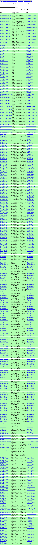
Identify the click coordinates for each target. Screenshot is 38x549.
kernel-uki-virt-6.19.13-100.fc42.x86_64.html (3, 430)
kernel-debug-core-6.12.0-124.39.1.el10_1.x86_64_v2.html (4, 183)
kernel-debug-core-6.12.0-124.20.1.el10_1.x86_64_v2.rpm (31, 207)
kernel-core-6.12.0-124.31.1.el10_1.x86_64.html (4, 70)
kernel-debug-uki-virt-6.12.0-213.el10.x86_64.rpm (31, 282)
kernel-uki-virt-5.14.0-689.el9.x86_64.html (5, 512)
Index (1, 1)
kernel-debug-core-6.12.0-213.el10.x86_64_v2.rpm (30, 159)
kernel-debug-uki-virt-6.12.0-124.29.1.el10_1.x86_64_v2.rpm (31, 339)
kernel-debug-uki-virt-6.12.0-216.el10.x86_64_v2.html (4, 278)
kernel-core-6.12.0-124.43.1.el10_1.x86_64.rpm (29, 54)
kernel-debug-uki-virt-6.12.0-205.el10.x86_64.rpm (31, 293)
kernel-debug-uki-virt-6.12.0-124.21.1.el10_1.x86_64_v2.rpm (31, 353)
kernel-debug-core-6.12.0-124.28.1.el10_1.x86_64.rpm (30, 197)
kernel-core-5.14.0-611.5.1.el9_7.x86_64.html (6, 132)
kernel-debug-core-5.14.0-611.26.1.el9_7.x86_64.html (3, 242)
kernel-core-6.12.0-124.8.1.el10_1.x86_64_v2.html (4, 95)
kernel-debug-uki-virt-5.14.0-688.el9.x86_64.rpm (31, 379)
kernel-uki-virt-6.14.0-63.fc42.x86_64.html (5, 433)
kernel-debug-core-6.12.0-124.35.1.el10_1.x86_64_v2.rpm (31, 189)
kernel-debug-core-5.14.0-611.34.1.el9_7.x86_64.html (3, 238)
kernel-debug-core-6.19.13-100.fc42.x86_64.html (3, 139)
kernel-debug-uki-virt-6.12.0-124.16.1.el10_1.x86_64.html (4, 359)
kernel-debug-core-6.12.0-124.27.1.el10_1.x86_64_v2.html (4, 201)
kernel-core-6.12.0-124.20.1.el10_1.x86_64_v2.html (4, 86)
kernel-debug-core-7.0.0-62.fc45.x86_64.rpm (30, 134)
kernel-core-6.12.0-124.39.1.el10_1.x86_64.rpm (29, 61)
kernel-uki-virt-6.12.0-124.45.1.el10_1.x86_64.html (4, 464)
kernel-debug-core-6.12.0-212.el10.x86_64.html (3, 160)
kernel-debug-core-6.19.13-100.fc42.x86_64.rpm (30, 139)
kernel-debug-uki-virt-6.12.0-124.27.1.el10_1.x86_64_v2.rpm (31, 348)
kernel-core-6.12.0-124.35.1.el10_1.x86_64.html (4, 67)
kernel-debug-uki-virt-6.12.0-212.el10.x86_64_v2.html (4, 291)
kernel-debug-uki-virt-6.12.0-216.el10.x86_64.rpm (31, 273)
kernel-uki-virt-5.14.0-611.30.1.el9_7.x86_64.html (3, 531)
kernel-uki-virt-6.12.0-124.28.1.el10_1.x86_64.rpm (30, 488)
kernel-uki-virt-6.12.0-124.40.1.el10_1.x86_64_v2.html (4, 471)
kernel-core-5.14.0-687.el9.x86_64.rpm (31, 103)
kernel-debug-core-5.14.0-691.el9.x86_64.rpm (30, 219)
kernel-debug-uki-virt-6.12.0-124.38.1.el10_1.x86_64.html (4, 324)
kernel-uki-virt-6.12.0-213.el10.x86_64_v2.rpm (30, 450)
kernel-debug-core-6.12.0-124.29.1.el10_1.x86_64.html (4, 193)
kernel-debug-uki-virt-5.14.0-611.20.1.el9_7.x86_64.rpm (31, 412)
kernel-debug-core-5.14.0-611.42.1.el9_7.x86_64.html (3, 230)
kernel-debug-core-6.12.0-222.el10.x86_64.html (3, 143)
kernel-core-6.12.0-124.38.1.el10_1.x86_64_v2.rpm (30, 65)
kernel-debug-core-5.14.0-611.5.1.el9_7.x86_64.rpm (30, 253)
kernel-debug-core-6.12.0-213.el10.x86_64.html (3, 156)
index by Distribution (10, 1)
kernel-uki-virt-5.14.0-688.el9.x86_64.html (5, 514)
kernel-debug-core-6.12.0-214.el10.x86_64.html (3, 154)
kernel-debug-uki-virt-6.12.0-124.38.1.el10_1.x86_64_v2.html (4, 326)
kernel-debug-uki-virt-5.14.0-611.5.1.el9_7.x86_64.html (4, 423)
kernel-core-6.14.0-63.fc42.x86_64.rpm (31, 21)
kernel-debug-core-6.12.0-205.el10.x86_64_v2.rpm (30, 165)
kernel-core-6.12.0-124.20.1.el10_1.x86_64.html (4, 85)
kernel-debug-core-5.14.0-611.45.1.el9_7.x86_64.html (3, 228)
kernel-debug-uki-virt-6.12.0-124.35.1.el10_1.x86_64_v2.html (4, 331)
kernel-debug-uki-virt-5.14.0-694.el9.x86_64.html (4, 372)
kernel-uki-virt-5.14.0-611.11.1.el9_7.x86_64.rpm (30, 541)
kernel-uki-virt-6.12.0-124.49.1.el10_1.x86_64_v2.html (4, 459)
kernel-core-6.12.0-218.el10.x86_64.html (5, 24)
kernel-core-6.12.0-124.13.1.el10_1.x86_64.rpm (29, 91)
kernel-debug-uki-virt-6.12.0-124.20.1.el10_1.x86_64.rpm (31, 355)
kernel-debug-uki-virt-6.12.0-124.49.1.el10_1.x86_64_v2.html (4, 300)
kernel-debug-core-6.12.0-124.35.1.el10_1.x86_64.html (4, 187)
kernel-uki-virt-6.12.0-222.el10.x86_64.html (5, 435)
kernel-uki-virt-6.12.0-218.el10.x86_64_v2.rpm (30, 439)
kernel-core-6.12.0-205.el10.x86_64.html (5, 42)
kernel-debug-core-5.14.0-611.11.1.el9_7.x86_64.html (3, 250)
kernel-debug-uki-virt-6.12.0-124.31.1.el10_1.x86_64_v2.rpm (31, 335)
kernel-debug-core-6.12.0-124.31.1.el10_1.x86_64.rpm (30, 190)
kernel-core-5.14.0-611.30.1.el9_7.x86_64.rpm (31, 118)
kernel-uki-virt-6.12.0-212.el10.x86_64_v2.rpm (30, 453)
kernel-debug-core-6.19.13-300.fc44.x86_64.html (3, 136)
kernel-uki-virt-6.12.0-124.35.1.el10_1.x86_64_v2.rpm (31, 480)
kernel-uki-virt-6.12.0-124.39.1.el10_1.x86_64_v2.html (4, 474)
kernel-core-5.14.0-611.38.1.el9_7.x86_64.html (6, 112)
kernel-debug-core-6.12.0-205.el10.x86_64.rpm (30, 163)
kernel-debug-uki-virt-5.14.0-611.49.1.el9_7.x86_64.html (4, 383)
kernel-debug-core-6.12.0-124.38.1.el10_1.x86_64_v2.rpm (31, 186)
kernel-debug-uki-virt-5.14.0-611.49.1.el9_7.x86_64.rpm (31, 383)
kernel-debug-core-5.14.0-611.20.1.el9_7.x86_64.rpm (30, 245)
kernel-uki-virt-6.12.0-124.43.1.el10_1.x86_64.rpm (30, 467)
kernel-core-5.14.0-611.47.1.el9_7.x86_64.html (6, 106)
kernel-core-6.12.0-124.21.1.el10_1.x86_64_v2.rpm (30, 83)
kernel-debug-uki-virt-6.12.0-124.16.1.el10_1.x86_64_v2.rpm (31, 361)
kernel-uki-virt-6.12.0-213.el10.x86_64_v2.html (3, 450)
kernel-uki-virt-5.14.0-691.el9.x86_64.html (5, 511)
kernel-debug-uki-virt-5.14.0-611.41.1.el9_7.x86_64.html (4, 392)
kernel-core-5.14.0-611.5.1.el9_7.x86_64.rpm (31, 132)
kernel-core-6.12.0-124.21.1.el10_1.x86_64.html (4, 82)
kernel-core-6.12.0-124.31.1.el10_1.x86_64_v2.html (4, 71)
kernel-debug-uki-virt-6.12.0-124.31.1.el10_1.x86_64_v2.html (4, 335)
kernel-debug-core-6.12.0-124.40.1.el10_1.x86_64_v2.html (4, 180)
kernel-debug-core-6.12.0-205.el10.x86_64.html (3, 163)
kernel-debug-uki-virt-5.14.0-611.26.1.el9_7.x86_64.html (4, 408)
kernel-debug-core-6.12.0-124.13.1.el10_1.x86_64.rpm (30, 212)
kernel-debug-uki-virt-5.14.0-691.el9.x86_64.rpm (31, 375)
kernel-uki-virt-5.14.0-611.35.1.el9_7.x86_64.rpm (30, 528)
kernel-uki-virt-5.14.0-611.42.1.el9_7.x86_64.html (3, 521)
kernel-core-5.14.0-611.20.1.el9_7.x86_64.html (6, 124)
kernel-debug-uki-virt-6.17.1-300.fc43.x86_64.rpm (31, 261)
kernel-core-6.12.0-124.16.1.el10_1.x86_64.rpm (29, 88)
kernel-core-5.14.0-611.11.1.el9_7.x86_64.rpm (31, 129)
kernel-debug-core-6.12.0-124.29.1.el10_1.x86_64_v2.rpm (31, 195)
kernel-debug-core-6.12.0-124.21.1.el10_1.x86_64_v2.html (4, 204)
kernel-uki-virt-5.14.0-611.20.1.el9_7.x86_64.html (3, 537)
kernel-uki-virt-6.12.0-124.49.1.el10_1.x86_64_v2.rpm (31, 459)
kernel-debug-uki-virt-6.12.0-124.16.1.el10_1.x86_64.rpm (31, 359)
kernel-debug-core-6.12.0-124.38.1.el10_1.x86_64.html (4, 184)
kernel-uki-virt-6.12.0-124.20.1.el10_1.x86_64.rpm (30, 497)
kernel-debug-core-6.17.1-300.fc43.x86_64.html (3, 140)
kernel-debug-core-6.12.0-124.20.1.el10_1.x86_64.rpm (30, 206)
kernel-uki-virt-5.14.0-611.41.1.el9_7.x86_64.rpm (30, 523)
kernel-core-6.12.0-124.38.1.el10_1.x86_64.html (4, 64)
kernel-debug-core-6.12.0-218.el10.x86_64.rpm (30, 145)
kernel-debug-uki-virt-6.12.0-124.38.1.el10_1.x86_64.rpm (31, 324)
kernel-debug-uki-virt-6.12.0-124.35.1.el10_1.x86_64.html (4, 328)
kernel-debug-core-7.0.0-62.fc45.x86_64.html (3, 134)
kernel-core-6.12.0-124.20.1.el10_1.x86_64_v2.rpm (30, 86)
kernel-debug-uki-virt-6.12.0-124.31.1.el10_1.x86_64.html (4, 333)
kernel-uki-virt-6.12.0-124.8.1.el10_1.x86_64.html (3, 506)
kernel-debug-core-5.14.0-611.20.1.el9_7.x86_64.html (3, 245)
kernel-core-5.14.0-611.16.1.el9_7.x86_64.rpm (31, 126)
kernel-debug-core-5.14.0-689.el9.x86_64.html (3, 221)
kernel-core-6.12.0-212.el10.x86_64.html (5, 39)
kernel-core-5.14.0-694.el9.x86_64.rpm (31, 97)
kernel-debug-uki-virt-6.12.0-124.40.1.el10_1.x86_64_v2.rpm (31, 317)
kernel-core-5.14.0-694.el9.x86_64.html (5, 97)
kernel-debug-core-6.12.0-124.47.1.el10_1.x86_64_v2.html (4, 171)
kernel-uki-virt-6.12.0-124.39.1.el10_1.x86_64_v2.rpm (31, 474)
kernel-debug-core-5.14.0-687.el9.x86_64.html (3, 224)
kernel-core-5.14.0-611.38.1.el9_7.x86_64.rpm (31, 112)
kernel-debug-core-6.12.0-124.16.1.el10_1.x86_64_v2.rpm (31, 210)
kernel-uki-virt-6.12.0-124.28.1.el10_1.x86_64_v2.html (4, 490)
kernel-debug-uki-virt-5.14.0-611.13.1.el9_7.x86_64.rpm (31, 417)
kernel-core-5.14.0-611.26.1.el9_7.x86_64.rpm (31, 121)
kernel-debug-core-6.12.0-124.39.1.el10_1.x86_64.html (4, 181)
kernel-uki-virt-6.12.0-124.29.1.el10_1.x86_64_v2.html (4, 487)
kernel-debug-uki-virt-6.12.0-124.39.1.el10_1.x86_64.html (4, 320)
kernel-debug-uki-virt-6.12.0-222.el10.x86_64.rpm (31, 264)
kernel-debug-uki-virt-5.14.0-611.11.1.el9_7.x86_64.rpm (31, 419)
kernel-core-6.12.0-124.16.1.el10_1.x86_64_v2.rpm (30, 89)
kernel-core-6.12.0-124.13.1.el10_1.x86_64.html (4, 91)
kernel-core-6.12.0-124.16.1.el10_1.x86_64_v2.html (4, 89)
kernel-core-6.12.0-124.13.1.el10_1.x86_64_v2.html (4, 92)
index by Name (26, 1)
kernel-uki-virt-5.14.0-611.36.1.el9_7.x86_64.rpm (30, 526)
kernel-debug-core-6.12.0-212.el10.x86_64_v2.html (3, 162)
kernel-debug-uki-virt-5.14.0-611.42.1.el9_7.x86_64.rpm (31, 390)
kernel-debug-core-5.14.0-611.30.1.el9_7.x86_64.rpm (30, 239)
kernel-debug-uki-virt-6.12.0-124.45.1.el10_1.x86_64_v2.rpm (31, 309)
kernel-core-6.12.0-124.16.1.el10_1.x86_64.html (4, 88)
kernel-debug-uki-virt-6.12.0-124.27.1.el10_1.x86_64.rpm (31, 346)
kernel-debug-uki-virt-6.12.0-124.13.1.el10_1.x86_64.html (4, 364)
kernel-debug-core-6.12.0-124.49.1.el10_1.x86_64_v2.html (4, 168)
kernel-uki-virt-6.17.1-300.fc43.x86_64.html (3, 432)
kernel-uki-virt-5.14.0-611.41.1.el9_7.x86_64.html (3, 523)
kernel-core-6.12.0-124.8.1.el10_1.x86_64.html (6, 94)
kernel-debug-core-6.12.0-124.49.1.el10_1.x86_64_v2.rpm (31, 168)
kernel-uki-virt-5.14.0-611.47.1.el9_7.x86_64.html (3, 518)
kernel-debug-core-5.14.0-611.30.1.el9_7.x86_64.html (3, 239)
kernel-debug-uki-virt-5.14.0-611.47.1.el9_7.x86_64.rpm (31, 386)
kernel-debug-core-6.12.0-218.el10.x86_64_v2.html (3, 148)
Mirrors (29, 1)
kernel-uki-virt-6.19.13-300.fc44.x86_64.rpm (30, 427)
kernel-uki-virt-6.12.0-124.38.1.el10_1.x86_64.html (4, 476)
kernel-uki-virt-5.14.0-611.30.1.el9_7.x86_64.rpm (30, 531)
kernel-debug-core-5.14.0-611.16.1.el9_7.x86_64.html (3, 247)
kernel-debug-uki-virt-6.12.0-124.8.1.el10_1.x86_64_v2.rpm (31, 370)
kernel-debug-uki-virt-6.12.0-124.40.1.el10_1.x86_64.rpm (31, 315)
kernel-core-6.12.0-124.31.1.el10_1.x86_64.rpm (29, 70)
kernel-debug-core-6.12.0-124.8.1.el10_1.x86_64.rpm (30, 215)
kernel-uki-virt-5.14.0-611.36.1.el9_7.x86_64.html (3, 526)
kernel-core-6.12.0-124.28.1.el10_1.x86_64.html (4, 76)
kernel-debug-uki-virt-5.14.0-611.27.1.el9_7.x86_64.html (4, 406)
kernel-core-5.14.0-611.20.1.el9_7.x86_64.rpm (31, 124)
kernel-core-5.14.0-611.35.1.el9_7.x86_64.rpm (31, 115)
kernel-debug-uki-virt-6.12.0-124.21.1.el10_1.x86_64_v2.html (4, 353)
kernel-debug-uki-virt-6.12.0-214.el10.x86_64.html (4, 280)
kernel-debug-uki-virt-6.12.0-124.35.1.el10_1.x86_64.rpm (31, 328)
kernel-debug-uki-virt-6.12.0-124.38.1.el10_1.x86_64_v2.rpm (31, 326)
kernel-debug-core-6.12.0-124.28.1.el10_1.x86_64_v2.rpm (31, 198)
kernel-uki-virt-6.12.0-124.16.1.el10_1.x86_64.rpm (30, 500)
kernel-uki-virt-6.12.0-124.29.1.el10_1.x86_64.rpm (30, 485)
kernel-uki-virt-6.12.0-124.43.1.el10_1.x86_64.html (4, 467)
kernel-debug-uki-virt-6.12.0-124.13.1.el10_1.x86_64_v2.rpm (31, 366)
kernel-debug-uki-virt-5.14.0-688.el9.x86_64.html (4, 379)
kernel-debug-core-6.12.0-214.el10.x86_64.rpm (30, 154)
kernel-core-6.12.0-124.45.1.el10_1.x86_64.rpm (29, 51)
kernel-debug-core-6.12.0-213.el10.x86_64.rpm (30, 156)
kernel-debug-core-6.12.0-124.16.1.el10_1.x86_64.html (4, 209)
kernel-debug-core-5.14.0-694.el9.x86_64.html (3, 218)
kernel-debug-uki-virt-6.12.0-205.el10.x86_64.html (4, 293)
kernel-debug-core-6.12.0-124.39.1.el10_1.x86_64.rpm (30, 181)
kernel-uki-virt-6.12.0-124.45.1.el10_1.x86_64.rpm (30, 464)
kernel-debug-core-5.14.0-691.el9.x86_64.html (3, 219)
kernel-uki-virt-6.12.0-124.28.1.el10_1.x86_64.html (4, 488)
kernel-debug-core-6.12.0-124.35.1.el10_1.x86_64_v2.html (4, 189)
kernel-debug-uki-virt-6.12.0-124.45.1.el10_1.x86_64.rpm (31, 306)
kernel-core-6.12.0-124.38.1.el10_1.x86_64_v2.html (4, 65)
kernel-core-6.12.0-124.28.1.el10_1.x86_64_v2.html (4, 77)
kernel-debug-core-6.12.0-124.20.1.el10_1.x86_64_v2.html (4, 207)
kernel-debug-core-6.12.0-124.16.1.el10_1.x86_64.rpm (30, 209)
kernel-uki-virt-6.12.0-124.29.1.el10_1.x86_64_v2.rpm (31, 487)
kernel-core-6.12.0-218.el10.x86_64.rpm (31, 24)
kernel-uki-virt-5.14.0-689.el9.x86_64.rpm (32, 512)
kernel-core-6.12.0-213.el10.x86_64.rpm (31, 36)
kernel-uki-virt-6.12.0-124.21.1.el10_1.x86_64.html (4, 494)
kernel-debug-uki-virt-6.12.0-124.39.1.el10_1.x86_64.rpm (31, 320)
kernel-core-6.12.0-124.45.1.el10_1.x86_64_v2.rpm (30, 53)
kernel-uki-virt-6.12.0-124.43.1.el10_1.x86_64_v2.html (4, 468)
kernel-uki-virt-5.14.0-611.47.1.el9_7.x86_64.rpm (30, 518)
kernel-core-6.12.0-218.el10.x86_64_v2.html (5, 27)
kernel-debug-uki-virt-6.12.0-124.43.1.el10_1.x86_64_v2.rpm (31, 313)
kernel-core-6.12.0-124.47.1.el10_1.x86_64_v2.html (4, 50)
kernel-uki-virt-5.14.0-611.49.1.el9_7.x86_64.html (3, 517)
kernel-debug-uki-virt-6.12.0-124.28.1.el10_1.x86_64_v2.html (4, 344)
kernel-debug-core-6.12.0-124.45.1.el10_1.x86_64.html (4, 172)
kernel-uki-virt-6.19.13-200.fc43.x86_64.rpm (30, 429)
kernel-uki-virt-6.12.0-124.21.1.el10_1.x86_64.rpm (30, 494)
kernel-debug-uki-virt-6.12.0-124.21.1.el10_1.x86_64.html (4, 350)
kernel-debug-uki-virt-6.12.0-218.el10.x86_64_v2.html (4, 271)
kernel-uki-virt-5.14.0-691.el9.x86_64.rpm (32, 511)
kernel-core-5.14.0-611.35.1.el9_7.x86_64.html (6, 115)
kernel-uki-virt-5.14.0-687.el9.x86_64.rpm (32, 515)
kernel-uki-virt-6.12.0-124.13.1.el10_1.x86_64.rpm (30, 503)
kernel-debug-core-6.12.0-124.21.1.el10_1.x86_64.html (4, 203)
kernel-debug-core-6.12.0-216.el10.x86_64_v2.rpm (30, 152)
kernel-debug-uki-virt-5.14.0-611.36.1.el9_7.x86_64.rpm (31, 397)
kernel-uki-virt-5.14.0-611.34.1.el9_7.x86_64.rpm (30, 529)
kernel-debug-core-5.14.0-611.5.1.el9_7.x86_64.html (3, 253)
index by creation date (20, 1)
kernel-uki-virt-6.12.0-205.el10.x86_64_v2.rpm (30, 456)
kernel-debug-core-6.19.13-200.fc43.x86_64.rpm (30, 137)
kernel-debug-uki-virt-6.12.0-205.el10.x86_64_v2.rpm (31, 295)
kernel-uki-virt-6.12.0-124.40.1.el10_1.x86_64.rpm (30, 470)
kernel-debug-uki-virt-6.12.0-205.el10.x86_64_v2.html (4, 295)
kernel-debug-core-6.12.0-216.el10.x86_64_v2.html (3, 152)
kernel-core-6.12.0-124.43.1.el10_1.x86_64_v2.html (4, 56)
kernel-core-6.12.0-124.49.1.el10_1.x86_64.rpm (29, 45)
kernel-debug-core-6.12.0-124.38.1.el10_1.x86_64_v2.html (4, 186)
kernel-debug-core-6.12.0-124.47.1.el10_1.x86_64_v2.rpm (31, 171)
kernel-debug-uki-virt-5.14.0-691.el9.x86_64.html (4, 375)
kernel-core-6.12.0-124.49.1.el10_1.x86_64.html (4, 45)
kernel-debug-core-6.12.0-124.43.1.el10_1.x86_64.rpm (30, 175)
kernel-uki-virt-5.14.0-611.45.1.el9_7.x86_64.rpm (30, 520)
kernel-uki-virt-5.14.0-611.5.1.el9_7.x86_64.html (3, 544)
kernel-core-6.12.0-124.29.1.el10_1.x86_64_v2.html (4, 74)
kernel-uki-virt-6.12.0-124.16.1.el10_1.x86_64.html (4, 500)
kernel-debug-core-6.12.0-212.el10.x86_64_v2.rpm (30, 162)
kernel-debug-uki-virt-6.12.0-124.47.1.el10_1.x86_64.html (4, 302)
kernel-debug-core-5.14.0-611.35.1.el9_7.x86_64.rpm (30, 236)
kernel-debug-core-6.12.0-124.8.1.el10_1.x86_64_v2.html (4, 216)
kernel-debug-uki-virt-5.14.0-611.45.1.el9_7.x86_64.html (4, 388)
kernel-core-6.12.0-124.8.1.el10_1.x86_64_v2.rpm (30, 95)
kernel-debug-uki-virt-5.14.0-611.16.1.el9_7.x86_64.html (4, 414)
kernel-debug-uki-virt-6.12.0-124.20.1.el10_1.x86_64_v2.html (4, 357)
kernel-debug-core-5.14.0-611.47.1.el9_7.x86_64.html (3, 227)
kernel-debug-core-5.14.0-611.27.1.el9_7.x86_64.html (3, 241)
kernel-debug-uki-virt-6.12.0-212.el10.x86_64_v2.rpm (31, 291)
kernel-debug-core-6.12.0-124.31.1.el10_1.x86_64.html (4, 190)
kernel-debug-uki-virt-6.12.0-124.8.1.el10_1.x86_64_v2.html (4, 370)
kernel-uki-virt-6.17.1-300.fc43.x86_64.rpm (29, 432)
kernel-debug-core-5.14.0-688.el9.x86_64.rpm (30, 222)
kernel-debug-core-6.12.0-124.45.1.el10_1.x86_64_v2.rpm (31, 174)
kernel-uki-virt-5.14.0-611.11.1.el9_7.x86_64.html (3, 541)
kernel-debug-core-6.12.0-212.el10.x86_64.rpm (30, 160)
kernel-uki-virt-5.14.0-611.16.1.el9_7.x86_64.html (3, 538)
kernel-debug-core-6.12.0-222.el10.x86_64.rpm (30, 143)
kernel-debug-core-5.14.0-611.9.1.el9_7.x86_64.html (3, 251)
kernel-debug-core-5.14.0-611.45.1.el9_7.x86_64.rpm (30, 228)
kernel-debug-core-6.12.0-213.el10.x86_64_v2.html (3, 159)
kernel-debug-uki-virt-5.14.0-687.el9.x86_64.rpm (31, 381)
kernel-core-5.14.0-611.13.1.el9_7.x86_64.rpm (31, 127)
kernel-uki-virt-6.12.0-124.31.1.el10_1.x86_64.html (4, 482)
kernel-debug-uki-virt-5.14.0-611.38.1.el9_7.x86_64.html (4, 394)
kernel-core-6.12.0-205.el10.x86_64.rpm (31, 42)
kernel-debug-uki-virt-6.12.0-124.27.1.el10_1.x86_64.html (4, 346)
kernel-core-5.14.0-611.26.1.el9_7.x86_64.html (6, 121)
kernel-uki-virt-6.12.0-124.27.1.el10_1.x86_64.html (4, 491)
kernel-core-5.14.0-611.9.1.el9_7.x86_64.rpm (31, 130)
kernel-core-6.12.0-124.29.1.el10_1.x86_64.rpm (29, 73)
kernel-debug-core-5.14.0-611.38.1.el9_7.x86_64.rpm (30, 233)
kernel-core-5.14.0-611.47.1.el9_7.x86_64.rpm (31, 106)
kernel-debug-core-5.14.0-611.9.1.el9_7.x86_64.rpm (30, 251)
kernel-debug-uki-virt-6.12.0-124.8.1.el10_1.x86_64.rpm (31, 368)
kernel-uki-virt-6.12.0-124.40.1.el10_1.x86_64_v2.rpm (31, 471)
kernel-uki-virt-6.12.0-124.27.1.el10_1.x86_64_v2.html (4, 493)
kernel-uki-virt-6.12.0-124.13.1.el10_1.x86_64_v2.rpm (31, 505)
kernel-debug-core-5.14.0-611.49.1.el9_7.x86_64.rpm (30, 225)
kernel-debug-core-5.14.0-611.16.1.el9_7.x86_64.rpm (30, 247)
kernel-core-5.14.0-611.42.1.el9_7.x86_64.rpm (31, 109)
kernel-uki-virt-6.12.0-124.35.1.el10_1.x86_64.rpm (30, 479)
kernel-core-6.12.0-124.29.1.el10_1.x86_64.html (4, 73)
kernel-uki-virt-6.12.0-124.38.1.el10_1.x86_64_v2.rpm (31, 477)
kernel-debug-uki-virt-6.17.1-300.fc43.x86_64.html (4, 261)
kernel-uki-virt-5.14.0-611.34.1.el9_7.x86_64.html (3, 529)
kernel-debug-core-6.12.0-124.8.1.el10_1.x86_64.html (3, 215)
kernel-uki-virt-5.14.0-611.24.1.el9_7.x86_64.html (3, 535)
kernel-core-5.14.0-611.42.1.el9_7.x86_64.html (6, 109)
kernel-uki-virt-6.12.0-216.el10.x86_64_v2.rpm (30, 444)
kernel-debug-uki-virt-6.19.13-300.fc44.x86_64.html (4, 257)
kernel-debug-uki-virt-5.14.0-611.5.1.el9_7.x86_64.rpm (31, 423)
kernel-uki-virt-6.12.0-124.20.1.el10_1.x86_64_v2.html (4, 499)
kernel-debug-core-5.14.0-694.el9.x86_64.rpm (30, 218)
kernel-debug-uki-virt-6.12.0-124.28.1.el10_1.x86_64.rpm (31, 342)
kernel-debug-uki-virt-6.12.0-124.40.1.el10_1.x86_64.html (4, 315)
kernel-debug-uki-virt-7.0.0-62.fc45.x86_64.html (3, 255)
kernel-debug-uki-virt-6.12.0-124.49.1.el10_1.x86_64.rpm (31, 298)
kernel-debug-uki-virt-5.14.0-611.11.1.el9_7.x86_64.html (4, 419)
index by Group (5, 1)
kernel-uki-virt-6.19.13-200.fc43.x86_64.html (3, 429)
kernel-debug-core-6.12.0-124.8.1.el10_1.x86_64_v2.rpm (30, 216)
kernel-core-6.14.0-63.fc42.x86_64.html (5, 21)
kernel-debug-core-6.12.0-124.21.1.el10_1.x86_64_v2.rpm (31, 204)
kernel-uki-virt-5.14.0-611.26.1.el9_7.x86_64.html (3, 534)
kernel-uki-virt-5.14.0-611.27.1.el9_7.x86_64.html (3, 532)
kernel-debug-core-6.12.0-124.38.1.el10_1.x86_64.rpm (30, 184)
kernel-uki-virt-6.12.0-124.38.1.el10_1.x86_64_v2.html (4, 477)
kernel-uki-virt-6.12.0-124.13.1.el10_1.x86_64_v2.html (4, 505)
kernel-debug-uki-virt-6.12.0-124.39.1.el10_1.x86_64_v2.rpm (31, 322)
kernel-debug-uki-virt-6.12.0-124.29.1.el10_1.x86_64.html (4, 337)
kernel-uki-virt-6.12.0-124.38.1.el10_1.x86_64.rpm (30, 476)
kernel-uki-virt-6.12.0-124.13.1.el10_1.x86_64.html (4, 503)
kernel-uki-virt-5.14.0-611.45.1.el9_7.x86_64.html (3, 520)
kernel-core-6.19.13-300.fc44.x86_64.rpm (31, 15)
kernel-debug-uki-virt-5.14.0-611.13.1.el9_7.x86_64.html (4, 417)
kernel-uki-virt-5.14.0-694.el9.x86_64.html (5, 509)
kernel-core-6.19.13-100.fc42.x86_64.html (5, 18)
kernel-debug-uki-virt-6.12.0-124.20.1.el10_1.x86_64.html (4, 355)
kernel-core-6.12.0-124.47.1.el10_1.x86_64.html (4, 48)
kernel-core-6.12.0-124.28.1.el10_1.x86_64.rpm (29, 76)
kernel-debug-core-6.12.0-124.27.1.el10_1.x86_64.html (4, 200)
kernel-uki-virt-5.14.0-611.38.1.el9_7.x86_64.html (3, 525)
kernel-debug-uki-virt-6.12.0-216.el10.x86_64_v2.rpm (31, 278)
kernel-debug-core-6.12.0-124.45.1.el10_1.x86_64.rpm (30, 172)
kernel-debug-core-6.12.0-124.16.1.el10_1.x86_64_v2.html (4, 210)
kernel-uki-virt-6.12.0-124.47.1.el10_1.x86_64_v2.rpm (31, 462)
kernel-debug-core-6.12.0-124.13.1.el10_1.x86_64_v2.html (4, 213)
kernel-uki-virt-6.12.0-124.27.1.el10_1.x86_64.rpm (30, 491)
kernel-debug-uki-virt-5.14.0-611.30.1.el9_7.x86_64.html (4, 403)
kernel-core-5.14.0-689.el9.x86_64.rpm (31, 100)
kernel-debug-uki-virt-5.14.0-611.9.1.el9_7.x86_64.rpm (31, 421)
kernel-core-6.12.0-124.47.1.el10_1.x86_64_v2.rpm (30, 50)
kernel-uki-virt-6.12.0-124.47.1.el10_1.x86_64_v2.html (4, 462)
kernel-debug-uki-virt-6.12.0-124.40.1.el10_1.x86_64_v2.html (4, 317)
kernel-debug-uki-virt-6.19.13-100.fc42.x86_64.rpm (31, 260)
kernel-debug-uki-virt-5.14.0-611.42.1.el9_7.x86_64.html (4, 390)
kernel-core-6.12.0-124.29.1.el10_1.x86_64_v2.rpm (30, 74)
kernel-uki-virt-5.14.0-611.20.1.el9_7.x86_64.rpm (30, 537)
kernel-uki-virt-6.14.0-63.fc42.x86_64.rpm (32, 433)
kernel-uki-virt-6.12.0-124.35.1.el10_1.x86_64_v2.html (4, 480)
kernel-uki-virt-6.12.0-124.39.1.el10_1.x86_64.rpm (30, 473)
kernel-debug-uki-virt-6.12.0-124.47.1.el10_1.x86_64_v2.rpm (31, 304)
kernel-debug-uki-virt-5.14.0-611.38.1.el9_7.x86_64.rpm (31, 394)
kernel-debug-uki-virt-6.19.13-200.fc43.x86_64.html (4, 258)
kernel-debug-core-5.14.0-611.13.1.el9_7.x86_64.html (3, 248)
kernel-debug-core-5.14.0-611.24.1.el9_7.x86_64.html (3, 244)
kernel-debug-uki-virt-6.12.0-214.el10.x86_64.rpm (31, 280)
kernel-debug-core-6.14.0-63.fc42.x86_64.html (3, 142)
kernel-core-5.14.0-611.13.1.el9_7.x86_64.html (6, 127)
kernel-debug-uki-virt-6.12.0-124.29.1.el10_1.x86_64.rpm (31, 337)
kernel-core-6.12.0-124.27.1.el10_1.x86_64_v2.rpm (30, 80)
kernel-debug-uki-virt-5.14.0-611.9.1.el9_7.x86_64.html (4, 421)
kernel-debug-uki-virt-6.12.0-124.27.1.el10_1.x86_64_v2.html (4, 348)
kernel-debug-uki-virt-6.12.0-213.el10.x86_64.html (4, 282)
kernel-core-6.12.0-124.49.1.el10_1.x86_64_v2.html (4, 47)
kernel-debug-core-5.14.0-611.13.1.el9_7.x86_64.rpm (30, 248)
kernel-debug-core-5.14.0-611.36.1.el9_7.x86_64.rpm (30, 235)
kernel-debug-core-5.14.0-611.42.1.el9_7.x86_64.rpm (30, 230)
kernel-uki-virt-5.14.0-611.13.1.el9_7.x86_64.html (3, 540)
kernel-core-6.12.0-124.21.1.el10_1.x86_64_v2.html (4, 83)
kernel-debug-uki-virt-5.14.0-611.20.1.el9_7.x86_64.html (4, 412)
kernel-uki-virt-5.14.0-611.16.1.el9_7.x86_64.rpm (30, 538)
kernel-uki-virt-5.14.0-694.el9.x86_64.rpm (32, 509)
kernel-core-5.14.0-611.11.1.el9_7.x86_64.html (6, 129)
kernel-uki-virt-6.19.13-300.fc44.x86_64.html (3, 427)
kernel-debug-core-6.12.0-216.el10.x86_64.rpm (30, 149)
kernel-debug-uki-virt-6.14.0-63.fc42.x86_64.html (4, 263)
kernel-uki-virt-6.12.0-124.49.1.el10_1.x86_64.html (4, 458)
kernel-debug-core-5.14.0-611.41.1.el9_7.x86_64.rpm (30, 231)
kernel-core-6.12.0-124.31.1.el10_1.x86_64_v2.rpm (30, 71)
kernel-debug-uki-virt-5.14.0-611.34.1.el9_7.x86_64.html (4, 401)
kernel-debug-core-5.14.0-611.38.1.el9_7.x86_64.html (3, 233)
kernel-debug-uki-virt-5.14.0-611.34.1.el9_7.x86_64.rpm (31, 401)
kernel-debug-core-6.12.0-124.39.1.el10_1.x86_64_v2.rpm (31, 183)
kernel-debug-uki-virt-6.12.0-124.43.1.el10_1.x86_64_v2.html (4, 313)
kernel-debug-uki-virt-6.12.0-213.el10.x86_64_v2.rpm (31, 287)
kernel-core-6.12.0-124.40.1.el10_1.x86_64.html (4, 58)
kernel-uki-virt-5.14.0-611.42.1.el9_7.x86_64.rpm (30, 521)
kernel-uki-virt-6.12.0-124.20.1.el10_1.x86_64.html (4, 497)
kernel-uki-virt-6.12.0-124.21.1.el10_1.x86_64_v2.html (4, 496)
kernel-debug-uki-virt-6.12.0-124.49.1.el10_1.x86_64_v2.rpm (31, 300)
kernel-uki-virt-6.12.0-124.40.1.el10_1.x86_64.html (4, 470)
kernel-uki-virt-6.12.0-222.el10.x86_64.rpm (32, 435)
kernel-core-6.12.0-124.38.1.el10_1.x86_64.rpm (29, 64)
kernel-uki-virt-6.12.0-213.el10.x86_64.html (5, 447)
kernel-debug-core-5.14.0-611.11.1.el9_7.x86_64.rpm (30, 250)
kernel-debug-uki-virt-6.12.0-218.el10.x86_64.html (4, 267)
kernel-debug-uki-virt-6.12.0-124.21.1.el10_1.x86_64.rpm (31, 350)
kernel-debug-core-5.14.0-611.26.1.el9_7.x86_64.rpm (30, 242)
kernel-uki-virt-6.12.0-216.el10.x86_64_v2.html (3, 444)
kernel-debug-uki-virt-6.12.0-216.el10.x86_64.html (4, 273)
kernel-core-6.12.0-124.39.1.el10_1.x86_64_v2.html (4, 62)
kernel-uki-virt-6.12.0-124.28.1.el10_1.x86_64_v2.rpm (31, 490)
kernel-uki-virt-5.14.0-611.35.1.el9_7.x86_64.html (3, 528)
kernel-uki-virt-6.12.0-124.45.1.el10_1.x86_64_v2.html (4, 465)
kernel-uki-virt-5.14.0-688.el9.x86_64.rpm (32, 514)
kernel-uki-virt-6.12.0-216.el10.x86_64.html (5, 441)
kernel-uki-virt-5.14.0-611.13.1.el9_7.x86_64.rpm (30, 540)
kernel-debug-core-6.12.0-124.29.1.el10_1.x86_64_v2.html (4, 195)
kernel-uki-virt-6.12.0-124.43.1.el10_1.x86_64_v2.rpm (31, 468)
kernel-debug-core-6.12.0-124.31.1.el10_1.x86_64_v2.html (4, 192)
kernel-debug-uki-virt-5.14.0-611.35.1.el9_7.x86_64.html (4, 399)
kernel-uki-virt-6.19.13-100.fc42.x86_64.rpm (30, 430)
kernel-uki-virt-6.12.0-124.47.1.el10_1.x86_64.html (4, 461)
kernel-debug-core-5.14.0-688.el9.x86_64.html (3, 222)
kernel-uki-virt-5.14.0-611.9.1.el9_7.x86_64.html (3, 543)
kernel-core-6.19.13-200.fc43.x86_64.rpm (31, 16)
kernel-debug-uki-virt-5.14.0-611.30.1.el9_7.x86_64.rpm (31, 403)
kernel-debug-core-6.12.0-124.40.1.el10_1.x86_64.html (4, 178)
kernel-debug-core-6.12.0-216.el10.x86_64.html (3, 149)
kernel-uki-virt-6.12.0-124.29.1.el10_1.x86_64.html (4, 485)
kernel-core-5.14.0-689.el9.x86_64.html (5, 100)
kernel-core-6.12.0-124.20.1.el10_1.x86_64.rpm (29, 85)
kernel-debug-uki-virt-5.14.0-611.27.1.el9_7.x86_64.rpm (31, 406)
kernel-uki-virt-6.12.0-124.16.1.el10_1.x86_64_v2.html (4, 502)
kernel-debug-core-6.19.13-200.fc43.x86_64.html (3, 137)
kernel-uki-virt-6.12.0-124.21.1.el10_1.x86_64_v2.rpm (31, 496)
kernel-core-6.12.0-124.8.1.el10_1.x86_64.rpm (31, 94)
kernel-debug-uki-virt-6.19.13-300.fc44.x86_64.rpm (31, 257)
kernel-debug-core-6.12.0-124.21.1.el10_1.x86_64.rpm (30, 203)
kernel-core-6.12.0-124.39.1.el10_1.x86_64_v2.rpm (30, 62)
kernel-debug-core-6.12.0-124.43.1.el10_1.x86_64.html (4, 175)
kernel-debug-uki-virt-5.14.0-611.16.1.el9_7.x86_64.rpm (31, 414)
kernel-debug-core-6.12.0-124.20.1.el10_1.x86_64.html (4, 206)
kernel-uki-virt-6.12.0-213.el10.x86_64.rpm (32, 447)
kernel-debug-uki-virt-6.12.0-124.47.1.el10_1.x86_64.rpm (31, 302)
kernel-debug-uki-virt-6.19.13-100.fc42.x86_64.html (4, 260)
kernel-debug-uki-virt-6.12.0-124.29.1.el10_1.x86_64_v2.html (4, 339)
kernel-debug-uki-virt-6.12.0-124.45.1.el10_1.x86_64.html (4, 306)
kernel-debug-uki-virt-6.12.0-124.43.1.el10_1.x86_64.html (4, 311)
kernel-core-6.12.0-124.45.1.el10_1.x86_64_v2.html (4, 53)
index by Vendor (15, 1)
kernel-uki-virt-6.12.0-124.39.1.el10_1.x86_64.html (4, 473)
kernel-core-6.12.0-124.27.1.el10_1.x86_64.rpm (29, 79)
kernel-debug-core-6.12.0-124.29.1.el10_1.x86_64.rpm (30, 193)
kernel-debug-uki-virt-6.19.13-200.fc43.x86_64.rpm (31, 258)
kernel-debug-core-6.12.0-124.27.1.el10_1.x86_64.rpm (30, 200)
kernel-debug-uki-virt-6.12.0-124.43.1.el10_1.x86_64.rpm (31, 311)
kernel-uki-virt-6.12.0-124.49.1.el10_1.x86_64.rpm (30, 458)
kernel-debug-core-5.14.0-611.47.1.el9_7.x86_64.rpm (30, 227)
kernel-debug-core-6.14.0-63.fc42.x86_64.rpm (30, 142)
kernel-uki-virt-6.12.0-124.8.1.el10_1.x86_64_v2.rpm (31, 508)
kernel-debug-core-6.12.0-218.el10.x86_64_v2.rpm (30, 148)
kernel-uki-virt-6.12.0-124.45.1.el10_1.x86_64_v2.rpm (31, 465)
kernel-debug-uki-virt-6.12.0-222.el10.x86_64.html (4, 264)
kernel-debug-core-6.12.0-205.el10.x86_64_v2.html (3, 165)
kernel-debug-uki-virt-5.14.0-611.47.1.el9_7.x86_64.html (4, 386)
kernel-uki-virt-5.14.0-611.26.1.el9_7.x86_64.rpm (30, 534)
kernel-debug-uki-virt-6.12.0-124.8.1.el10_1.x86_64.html (4, 368)
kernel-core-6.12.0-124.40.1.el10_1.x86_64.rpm (29, 58)
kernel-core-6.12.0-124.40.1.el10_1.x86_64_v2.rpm (30, 59)
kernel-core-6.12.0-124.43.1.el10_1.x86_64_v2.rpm (30, 56)
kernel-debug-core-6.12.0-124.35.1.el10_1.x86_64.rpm (30, 187)
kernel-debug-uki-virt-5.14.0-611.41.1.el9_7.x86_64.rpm (31, 392)
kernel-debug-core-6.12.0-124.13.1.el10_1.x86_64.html (4, 212)
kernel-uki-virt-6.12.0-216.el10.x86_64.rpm (32, 441)
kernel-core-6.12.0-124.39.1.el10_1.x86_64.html (4, 61)
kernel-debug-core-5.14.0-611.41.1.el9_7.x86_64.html (3, 231)
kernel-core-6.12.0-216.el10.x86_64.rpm (31, 30)
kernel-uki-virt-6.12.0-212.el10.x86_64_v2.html (3, 453)
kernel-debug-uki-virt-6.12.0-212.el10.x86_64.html (4, 289)
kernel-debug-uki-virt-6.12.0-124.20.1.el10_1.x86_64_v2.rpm (31, 357)
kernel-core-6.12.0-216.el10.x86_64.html (5, 30)
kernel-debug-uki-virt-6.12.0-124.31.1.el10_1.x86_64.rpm (31, 333)
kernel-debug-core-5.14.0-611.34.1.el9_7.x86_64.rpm (30, 238)
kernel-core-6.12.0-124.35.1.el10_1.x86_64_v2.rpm (30, 68)
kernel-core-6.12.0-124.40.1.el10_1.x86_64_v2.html (4, 59)
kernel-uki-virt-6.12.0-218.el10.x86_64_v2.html (3, 439)
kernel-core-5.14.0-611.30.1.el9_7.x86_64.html (6, 118)
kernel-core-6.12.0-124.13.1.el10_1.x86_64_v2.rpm (30, 92)
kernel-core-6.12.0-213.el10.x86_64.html (5, 36)
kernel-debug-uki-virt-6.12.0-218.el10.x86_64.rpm (31, 267)
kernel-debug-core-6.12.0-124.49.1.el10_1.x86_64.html (4, 166)
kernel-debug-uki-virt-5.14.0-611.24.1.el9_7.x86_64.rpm (31, 410)
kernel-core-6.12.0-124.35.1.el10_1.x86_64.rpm (29, 67)
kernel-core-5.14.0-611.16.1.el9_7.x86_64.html (6, 126)
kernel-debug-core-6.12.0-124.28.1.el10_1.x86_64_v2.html (4, 198)
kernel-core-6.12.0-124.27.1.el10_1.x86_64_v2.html (4, 80)
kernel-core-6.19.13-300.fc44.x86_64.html (5, 15)
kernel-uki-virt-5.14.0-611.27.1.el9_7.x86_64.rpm (30, 532)
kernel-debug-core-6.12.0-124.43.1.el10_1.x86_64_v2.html (4, 177)
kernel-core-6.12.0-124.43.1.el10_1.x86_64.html (4, 54)
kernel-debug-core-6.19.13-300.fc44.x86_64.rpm (30, 136)
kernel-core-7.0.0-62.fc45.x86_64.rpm (30, 13)
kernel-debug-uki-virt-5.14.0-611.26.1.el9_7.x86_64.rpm (31, 408)
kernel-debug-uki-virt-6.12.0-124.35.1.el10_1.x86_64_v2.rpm (31, 331)
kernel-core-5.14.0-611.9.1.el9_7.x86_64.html (6, 130)
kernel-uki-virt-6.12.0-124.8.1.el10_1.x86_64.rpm (30, 506)
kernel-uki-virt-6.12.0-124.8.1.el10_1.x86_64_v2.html (4, 508)
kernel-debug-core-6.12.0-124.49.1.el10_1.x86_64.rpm (30, 166)
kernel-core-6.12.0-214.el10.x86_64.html (5, 33)
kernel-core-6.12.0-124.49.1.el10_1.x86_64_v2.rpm (30, 47)
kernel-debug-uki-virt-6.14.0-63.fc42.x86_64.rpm (31, 263)
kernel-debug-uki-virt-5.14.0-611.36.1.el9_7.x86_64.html (4, 397)
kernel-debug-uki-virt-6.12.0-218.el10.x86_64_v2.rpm (31, 271)
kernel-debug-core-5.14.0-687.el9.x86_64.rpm (30, 224)
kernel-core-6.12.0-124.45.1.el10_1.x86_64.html (4, 51)
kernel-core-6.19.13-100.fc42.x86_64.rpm (31, 18)
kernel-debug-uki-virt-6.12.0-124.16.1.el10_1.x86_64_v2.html (4, 361)
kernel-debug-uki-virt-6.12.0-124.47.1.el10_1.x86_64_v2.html (4, 304)
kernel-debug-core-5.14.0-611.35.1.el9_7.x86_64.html (3, 236)
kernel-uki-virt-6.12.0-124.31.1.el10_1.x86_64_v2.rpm (31, 483)
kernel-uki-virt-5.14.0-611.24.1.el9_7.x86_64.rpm (30, 535)
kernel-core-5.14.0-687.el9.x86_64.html (5, 103)
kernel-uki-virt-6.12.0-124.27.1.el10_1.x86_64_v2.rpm (31, 493)
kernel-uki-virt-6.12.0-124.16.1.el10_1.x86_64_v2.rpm (31, 502)
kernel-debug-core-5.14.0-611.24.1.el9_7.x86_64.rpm (30, 244)
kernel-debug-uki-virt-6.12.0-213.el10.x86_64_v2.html (4, 287)
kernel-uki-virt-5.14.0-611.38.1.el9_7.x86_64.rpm (30, 525)
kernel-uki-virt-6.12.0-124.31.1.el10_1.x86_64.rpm (30, 482)
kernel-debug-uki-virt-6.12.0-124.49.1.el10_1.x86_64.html (4, 298)
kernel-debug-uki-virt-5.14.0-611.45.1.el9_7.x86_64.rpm (31, 388)
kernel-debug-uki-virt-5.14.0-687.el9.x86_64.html (4, 381)
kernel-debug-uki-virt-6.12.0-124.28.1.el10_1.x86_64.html (4, 342)
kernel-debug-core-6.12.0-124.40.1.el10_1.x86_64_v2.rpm (31, 180)
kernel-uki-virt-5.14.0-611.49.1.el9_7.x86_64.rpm (30, 517)
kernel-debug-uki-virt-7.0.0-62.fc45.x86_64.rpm (30, 255)
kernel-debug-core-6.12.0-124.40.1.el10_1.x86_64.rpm (30, 178)
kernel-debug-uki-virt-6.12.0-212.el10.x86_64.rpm (31, 289)
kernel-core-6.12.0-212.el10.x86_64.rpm (31, 39)
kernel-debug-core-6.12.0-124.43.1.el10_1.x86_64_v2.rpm (31, 177)
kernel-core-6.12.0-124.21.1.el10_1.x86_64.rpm (29, 82)
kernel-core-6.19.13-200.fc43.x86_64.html (5, 16)
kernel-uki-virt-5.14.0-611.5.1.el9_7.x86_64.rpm (30, 544)
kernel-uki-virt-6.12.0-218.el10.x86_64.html (5, 436)
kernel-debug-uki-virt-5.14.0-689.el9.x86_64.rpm (31, 377)
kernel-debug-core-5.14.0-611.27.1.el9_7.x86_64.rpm (30, 241)
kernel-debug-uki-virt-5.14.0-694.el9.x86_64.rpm (31, 372)
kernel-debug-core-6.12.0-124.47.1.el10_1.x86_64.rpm (30, 169)
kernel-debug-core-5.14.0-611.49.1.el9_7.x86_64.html (3, 225)
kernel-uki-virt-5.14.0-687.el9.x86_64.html (5, 515)
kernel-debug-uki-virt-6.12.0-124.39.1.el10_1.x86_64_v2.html (4, 322)
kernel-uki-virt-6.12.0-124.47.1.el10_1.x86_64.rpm (30, 461)
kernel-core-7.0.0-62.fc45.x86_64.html (5, 13)
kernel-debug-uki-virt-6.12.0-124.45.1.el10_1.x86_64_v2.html (4, 309)
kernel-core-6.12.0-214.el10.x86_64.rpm (31, 33)
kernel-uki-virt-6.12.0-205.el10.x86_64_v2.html (3, 456)
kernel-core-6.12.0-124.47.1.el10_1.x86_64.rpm (29, 48)
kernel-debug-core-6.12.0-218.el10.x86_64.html (3, 145)
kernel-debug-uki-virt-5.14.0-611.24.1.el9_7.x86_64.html (4, 410)
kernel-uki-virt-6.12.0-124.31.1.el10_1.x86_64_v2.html (4, 483)
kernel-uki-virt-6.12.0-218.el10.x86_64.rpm (32, 436)
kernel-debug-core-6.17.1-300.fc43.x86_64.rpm (30, 140)
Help (31, 1)
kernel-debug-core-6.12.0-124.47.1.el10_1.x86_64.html (4, 169)
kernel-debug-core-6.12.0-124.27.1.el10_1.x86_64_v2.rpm (31, 201)
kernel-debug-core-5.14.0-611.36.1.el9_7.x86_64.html (3, 235)
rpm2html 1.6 (5, 546)
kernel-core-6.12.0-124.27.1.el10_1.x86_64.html (4, 79)
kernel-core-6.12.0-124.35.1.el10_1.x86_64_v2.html (4, 68)
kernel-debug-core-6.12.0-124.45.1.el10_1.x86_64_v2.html (4, 174)
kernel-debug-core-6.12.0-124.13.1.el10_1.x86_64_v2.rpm (31, 213)
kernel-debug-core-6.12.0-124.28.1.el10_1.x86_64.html (4, 197)
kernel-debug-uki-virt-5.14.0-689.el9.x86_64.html (4, 377)
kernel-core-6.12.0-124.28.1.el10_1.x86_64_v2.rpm (30, 77)
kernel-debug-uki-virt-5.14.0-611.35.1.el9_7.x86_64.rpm (31, 399)
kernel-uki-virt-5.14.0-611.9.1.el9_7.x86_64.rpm (30, 543)
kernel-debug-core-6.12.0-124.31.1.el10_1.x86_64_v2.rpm (31, 192)
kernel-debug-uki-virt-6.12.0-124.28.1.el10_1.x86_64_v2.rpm (31, 344)
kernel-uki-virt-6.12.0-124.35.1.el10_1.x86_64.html (4, 479)
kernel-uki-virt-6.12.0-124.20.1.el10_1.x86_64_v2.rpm (31, 499)
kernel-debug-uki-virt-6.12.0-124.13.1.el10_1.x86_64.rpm (31, 364)
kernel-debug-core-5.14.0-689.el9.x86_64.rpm (30, 221)
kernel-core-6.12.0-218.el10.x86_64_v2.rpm (31, 27)
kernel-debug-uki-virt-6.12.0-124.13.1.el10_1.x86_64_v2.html (4, 366)
